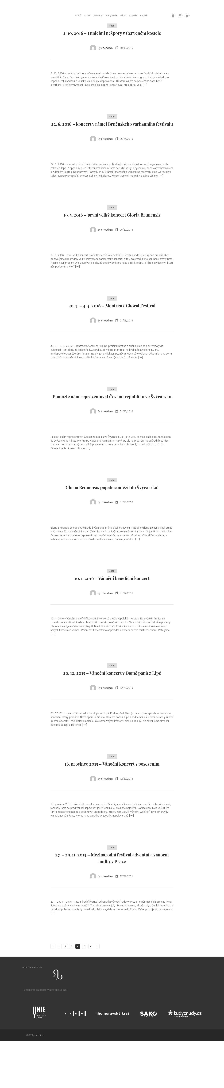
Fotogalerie (111, 15)
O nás (87, 15)
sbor (112, 26)
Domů (78, 15)
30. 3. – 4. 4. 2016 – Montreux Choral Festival (112, 325)
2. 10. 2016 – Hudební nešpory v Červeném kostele (112, 36)
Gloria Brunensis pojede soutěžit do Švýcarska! (112, 517)
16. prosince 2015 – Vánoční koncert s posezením (112, 807)
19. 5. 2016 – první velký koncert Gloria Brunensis (112, 231)
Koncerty (98, 15)
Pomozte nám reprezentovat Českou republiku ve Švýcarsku (112, 419)
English (143, 15)
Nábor (123, 15)
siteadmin (107, 54)
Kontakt (133, 15)
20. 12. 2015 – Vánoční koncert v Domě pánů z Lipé (112, 709)
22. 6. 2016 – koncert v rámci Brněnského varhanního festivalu (112, 133)
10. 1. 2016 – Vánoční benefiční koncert (112, 611)
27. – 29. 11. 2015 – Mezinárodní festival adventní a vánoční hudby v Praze (112, 904)
